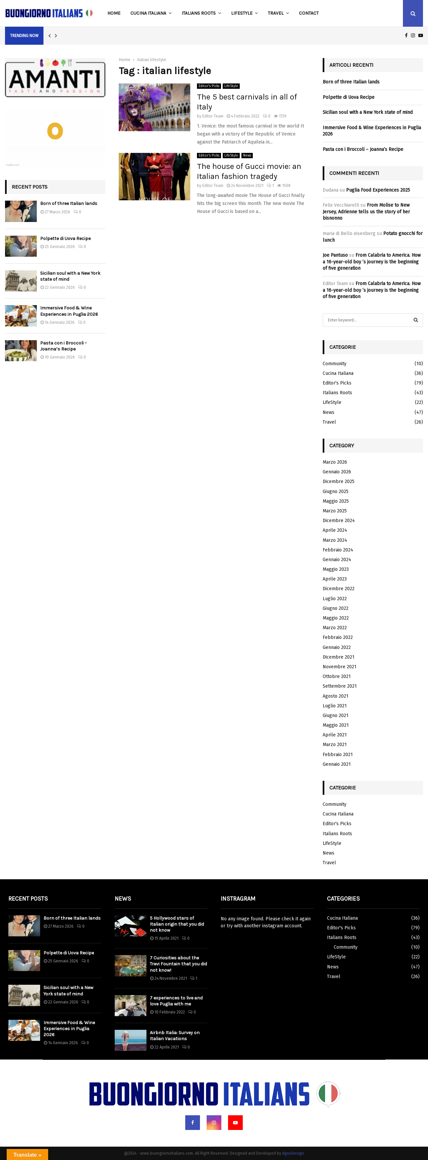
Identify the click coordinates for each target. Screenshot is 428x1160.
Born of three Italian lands (68, 203)
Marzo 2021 (335, 744)
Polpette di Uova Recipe (65, 238)
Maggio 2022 (336, 618)
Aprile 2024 (335, 530)
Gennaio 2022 (337, 647)
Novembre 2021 (339, 667)
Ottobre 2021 (337, 676)
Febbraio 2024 (338, 550)
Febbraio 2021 (338, 754)
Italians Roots (199, 13)
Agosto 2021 (335, 696)
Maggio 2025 (336, 501)
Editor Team (212, 116)
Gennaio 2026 (337, 472)
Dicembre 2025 (338, 481)
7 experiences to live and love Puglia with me (176, 1001)
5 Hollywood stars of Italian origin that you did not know (177, 924)
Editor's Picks (209, 86)
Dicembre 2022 (338, 589)
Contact (309, 13)
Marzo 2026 (335, 462)
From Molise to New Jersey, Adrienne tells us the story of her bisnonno (366, 211)
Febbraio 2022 (338, 637)
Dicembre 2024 (339, 520)
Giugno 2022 (335, 608)
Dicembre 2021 (338, 657)
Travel (276, 13)
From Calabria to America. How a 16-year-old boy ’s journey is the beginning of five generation (372, 261)
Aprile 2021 (335, 735)
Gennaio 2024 (337, 559)
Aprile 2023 (335, 579)
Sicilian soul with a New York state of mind (368, 112)
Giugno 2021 (335, 715)
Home (113, 13)
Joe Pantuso (335, 255)
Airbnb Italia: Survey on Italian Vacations (175, 1035)
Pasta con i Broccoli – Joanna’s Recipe (63, 346)
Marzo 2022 (335, 628)
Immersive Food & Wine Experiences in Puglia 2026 (69, 311)
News (247, 156)
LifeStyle (241, 13)
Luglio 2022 (335, 599)
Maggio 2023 (336, 569)
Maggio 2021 (336, 725)
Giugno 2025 (335, 491)
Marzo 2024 (335, 540)
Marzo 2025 (335, 511)
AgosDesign (293, 1153)
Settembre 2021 (340, 686)
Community (334, 364)
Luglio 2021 (335, 706)
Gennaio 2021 (337, 764)
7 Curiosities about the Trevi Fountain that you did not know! (178, 964)
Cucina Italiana (148, 13)
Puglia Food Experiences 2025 (378, 190)
